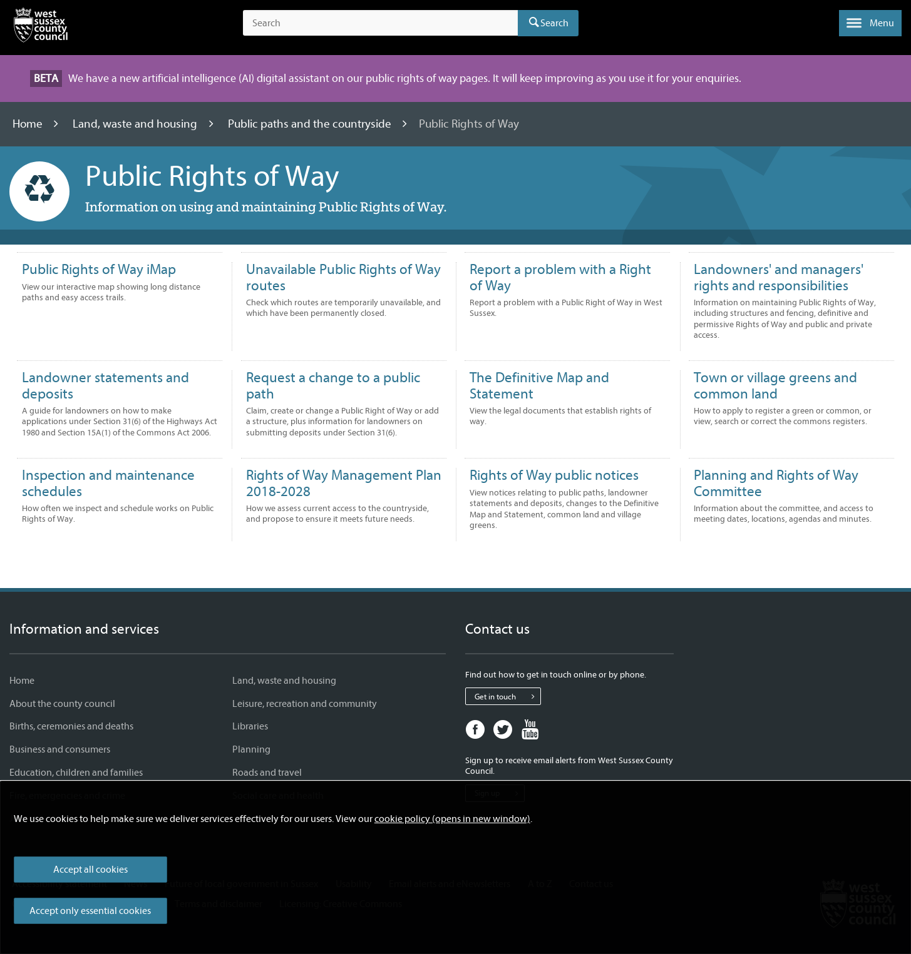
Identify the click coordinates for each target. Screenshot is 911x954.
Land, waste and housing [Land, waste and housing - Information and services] (284, 680)
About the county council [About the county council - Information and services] (62, 703)
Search (554, 23)
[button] (870, 23)
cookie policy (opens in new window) (452, 819)
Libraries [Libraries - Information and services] (250, 726)
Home (29, 124)
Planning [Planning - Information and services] (251, 749)
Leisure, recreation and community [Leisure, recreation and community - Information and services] (304, 703)
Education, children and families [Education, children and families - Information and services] (76, 772)
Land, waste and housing (136, 124)
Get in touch (507, 696)
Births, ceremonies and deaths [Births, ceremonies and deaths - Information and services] (71, 726)
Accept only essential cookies (90, 910)
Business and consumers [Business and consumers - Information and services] (59, 749)
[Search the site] (380, 23)
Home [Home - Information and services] (21, 680)
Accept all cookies (90, 869)
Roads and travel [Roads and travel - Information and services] (267, 772)
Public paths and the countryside (311, 124)
